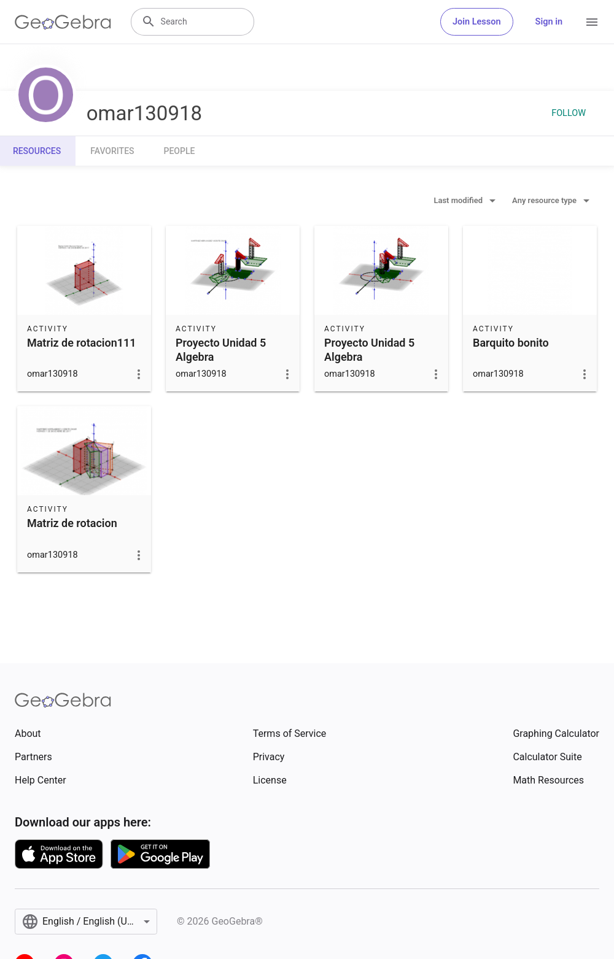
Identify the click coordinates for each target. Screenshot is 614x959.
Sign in (548, 22)
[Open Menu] (592, 22)
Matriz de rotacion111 (81, 342)
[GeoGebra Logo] (63, 22)
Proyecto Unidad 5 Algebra (221, 349)
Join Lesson (477, 22)
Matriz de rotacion (72, 523)
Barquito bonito (511, 342)
